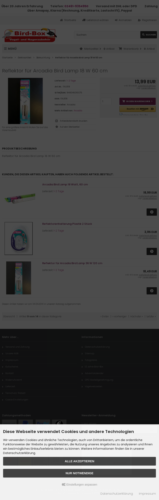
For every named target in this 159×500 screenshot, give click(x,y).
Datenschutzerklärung (116, 494)
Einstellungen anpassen (79, 484)
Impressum (147, 494)
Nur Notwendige (79, 473)
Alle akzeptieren (79, 461)
